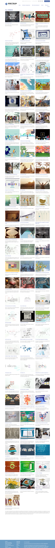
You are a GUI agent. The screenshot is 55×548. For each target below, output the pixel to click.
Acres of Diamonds (8, 255)
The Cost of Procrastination (24, 222)
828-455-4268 (10, 543)
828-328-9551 (34, 1)
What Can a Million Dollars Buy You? (41, 439)
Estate (17, 544)
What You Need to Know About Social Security (12, 107)
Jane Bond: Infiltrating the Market (40, 289)
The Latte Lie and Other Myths (40, 206)
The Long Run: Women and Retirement (11, 174)
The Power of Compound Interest (10, 406)
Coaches (21, 272)
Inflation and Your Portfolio (24, 322)
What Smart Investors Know (39, 389)
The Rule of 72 (22, 372)
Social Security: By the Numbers (40, 40)
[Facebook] (42, 1)
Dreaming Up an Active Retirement (10, 157)
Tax (17, 546)
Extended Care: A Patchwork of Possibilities (11, 272)
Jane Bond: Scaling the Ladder (25, 289)
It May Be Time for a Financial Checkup (11, 239)
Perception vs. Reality (38, 489)
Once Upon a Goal (23, 174)
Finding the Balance (38, 124)
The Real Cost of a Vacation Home (40, 322)
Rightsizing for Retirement (39, 456)
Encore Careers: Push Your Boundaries (26, 157)
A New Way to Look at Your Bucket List (41, 174)
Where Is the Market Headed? (40, 406)
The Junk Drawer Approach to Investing (41, 339)
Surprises (36, 255)
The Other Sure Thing (8, 57)
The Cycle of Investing (8, 506)
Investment (18, 543)
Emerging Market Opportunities (25, 40)
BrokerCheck (46, 543)
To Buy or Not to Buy (23, 456)
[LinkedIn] (40, 1)
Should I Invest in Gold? (8, 439)
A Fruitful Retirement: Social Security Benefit (42, 272)
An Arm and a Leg (8, 339)
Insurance (18, 545)
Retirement (18, 542)
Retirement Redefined (38, 239)
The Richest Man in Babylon (24, 389)
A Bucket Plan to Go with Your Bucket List (41, 372)
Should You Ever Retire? (9, 40)
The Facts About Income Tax (9, 489)
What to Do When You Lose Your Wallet (26, 339)
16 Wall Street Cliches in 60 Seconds (26, 57)
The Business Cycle (8, 372)
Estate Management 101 (24, 439)
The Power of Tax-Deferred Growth (25, 489)
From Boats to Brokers (8, 289)
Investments (22, 255)
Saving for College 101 (23, 206)
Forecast (21, 239)
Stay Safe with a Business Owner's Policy (41, 157)
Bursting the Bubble (8, 322)
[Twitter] (38, 1)
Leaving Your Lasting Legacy (9, 124)
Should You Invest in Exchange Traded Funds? (27, 406)
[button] (19, 5)
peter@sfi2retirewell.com (26, 1)
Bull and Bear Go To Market (9, 74)
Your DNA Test (7, 456)
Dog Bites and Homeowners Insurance (26, 124)
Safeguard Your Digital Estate (9, 389)
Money (18, 547)
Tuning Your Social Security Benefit (10, 206)
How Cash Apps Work (38, 74)
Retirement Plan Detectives (24, 107)
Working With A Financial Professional (41, 107)
